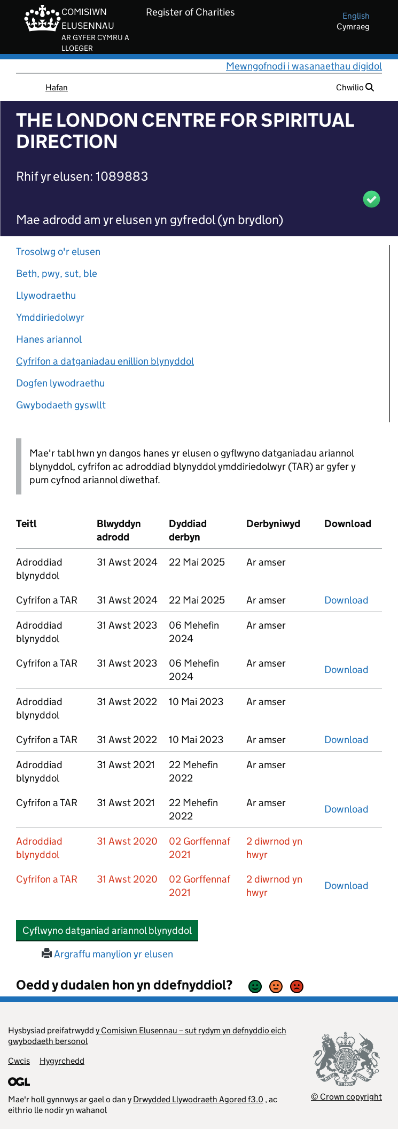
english (356, 16)
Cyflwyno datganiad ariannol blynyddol (110, 930)
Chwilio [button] (355, 87)
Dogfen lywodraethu (60, 383)
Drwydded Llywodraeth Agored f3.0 (198, 1099)
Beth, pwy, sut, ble (56, 273)
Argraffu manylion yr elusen (107, 954)
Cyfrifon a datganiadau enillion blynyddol (105, 361)
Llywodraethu (46, 295)
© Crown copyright (346, 1097)
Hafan (56, 87)
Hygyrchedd (62, 1061)
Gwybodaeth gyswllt (61, 405)
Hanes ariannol (49, 339)
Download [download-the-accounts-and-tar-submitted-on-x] (346, 600)
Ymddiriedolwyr (50, 317)
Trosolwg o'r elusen (58, 251)
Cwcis (19, 1061)
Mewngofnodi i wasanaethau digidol (304, 66)
